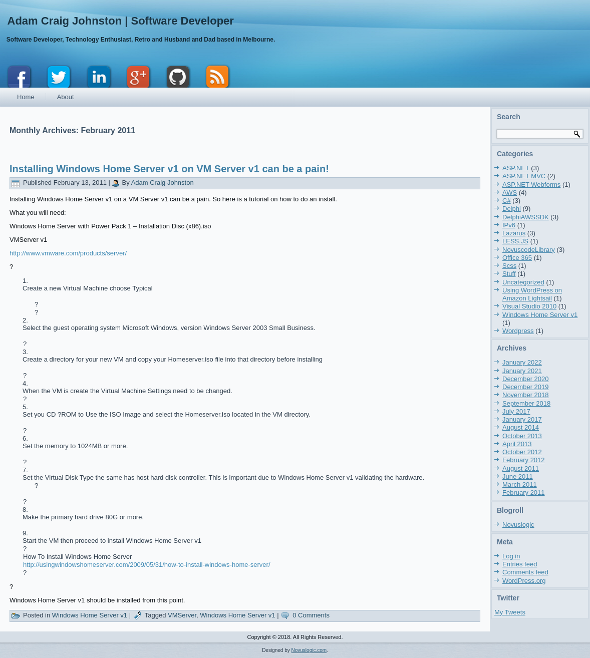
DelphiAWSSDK (525, 217)
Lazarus (513, 233)
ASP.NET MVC (523, 176)
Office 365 (517, 257)
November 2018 (525, 395)
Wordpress (518, 331)
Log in (511, 556)
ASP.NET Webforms (531, 184)
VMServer (182, 615)
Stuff (509, 273)
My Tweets (509, 612)
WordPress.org (523, 580)
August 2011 (520, 468)
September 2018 (526, 403)
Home (26, 97)
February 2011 (523, 492)
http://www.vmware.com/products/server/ (68, 253)
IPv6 (508, 225)
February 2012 (523, 460)
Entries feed (519, 564)
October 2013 (522, 436)
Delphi (511, 208)
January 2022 (522, 362)
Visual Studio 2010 (529, 306)
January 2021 (522, 371)
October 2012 (522, 452)
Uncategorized (523, 282)
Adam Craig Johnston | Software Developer (121, 21)
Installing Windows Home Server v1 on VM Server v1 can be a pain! (169, 168)
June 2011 (517, 476)
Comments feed (525, 572)
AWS (509, 192)
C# (506, 200)
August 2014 (520, 427)
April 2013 (517, 444)
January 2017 (522, 419)
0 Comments (311, 615)
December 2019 (525, 387)
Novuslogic (518, 524)
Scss (509, 265)
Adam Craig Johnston (162, 182)
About (65, 97)
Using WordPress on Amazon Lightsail (532, 294)
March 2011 (519, 484)
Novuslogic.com (309, 650)
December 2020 (525, 379)
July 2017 (516, 411)
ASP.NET (515, 168)
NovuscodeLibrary (528, 249)
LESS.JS (515, 241)
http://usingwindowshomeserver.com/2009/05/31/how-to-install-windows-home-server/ (146, 564)
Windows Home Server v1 (89, 615)
